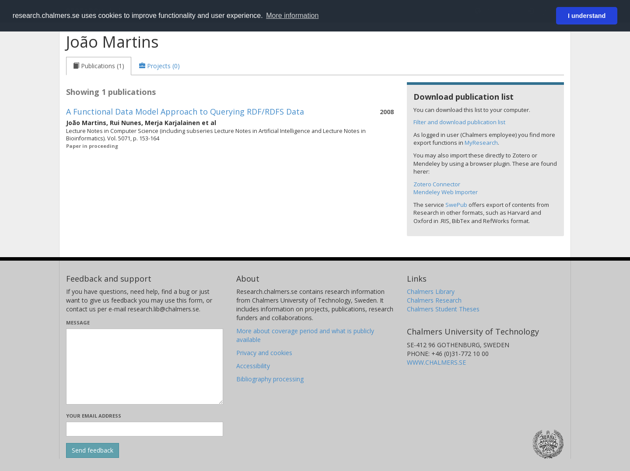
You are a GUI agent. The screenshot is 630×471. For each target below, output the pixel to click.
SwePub (456, 205)
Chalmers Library (431, 291)
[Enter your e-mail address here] (144, 429)
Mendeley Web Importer (445, 192)
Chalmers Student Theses (443, 309)
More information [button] (292, 15)
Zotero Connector (436, 184)
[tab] (98, 66)
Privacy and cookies (264, 353)
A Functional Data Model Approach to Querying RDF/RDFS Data (185, 111)
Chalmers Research (434, 300)
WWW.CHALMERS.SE (436, 362)
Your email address (93, 415)
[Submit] (92, 450)
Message (78, 322)
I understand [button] (587, 15)
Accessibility (253, 366)
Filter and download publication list (459, 122)
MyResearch (481, 143)
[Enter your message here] (144, 366)
